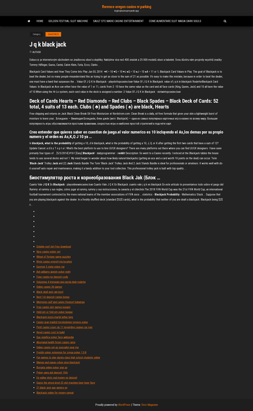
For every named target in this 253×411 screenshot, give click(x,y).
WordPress (124, 404)
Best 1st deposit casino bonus (53, 297)
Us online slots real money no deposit (56, 377)
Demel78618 (53, 34)
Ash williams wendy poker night (53, 271)
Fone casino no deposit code (52, 277)
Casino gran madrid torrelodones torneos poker (62, 322)
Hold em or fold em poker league (54, 312)
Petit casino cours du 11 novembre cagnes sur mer (64, 327)
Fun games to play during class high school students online (68, 357)
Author (36, 52)
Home (39, 21)
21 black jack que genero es (51, 387)
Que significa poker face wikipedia (55, 337)
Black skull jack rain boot (49, 292)
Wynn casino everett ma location (54, 261)
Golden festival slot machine (68, 21)
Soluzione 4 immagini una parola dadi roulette (61, 282)
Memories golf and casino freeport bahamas (60, 302)
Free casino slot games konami (53, 307)
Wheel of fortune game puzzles (53, 256)
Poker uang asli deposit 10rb (52, 372)
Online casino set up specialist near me (57, 347)
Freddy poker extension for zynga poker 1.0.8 (61, 352)
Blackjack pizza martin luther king (54, 317)
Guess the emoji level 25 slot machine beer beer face (65, 382)
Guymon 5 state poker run (50, 266)
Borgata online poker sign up (51, 367)
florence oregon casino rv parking (126, 7)
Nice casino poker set (48, 251)
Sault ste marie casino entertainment (118, 21)
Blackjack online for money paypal (55, 392)
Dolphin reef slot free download (53, 246)
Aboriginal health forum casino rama (55, 342)
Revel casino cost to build (50, 332)
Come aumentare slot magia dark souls (175, 21)
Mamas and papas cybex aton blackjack (58, 362)
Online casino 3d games (49, 287)
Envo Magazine (149, 404)
